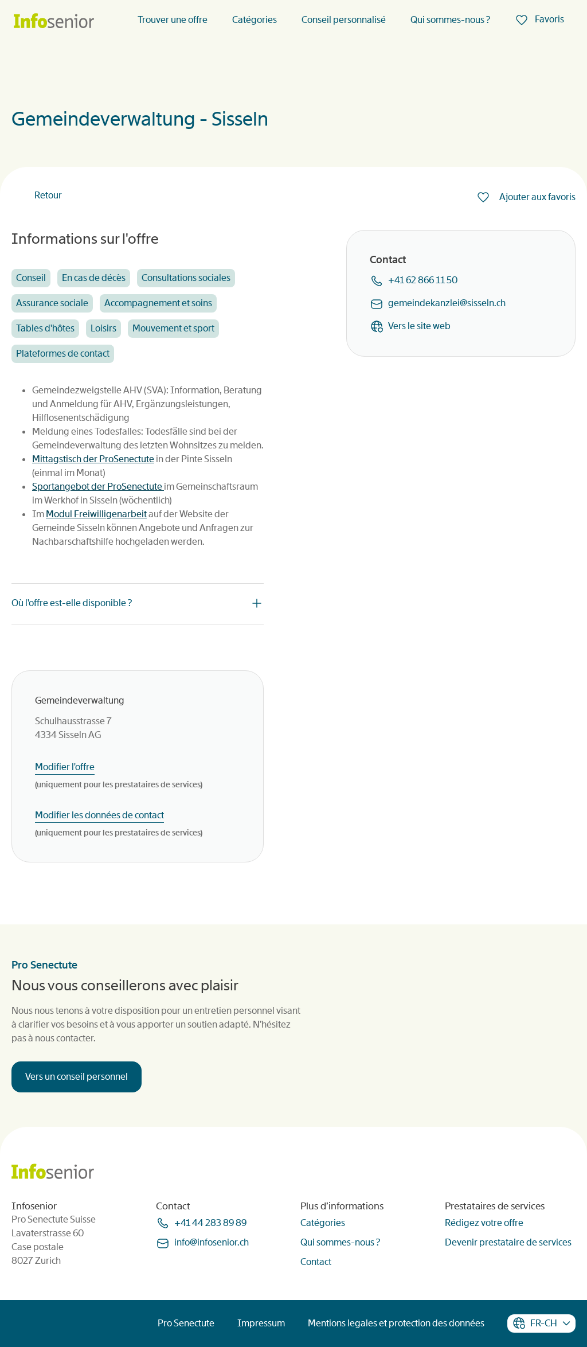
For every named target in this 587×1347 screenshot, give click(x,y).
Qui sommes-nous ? (450, 20)
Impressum (261, 1323)
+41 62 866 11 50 (422, 280)
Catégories (254, 20)
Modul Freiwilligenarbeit (96, 514)
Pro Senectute (186, 1323)
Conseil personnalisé (344, 20)
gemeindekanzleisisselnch (447, 303)
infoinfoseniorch (211, 1242)
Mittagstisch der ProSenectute (93, 459)
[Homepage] (53, 21)
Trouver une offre (173, 20)
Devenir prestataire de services (508, 1242)
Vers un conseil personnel (76, 1077)
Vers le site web (419, 326)
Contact (315, 1262)
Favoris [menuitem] (548, 19)
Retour (48, 195)
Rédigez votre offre (484, 1223)
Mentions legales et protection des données (396, 1323)
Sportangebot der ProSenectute (98, 487)
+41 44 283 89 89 (210, 1223)
